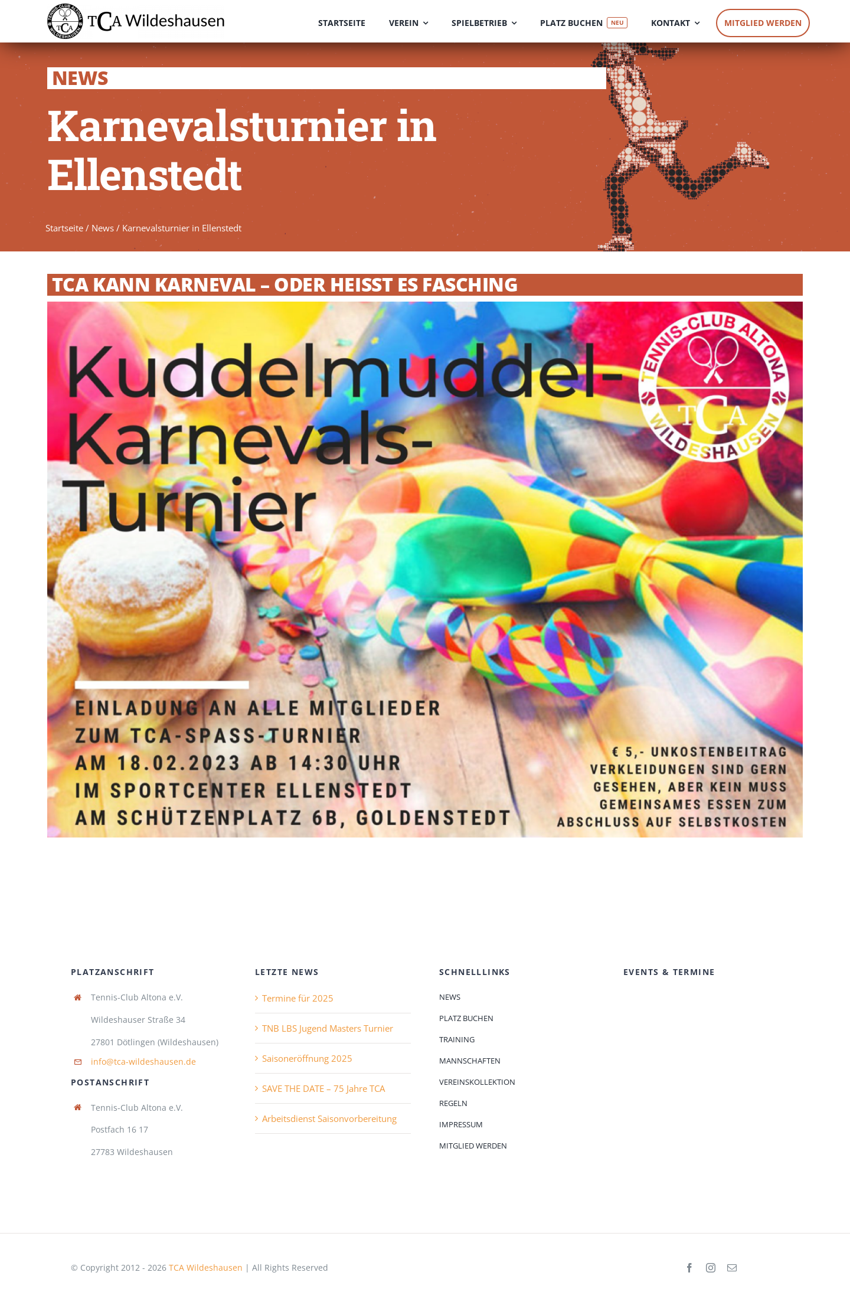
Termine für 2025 (298, 998)
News (102, 228)
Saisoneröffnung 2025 (307, 1058)
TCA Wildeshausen (206, 1267)
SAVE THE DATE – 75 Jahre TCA (323, 1088)
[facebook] (689, 1267)
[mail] (732, 1267)
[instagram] (710, 1267)
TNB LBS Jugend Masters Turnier (327, 1028)
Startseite (64, 228)
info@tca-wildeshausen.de (143, 1061)
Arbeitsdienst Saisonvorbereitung (329, 1118)
